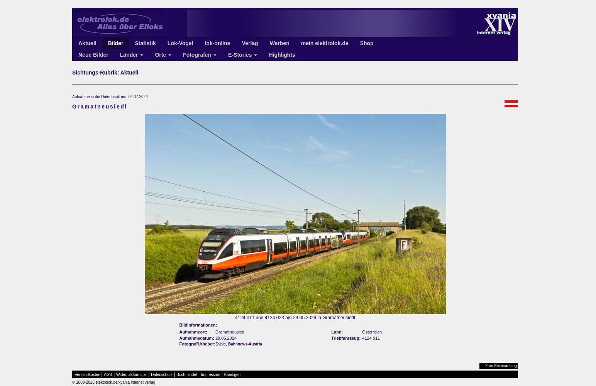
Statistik (145, 43)
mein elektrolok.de (325, 43)
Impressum (210, 374)
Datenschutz (162, 374)
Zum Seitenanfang (501, 366)
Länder (132, 55)
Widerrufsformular (131, 374)
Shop (367, 43)
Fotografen (200, 55)
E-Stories (242, 55)
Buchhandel (186, 374)
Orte (163, 55)
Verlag (250, 43)
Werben (280, 43)
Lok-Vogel (180, 43)
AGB (108, 374)
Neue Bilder (93, 55)
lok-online (217, 43)
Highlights (282, 55)
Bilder (116, 43)
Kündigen (232, 374)
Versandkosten (88, 374)
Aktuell (87, 43)
